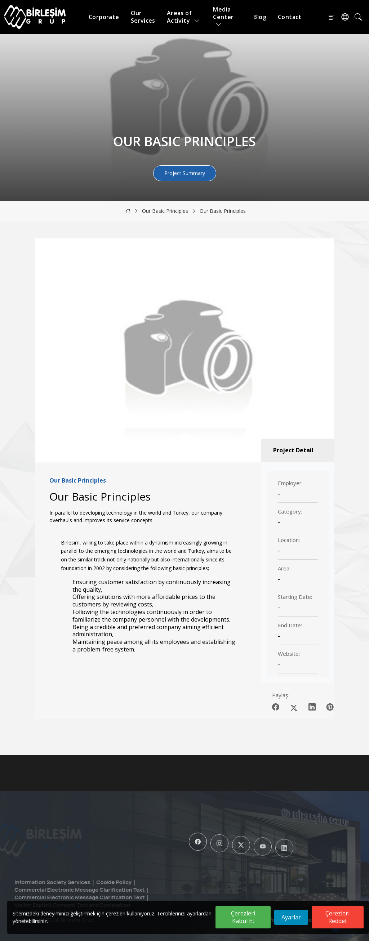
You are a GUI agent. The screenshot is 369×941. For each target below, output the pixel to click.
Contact (290, 17)
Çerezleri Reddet (337, 917)
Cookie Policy (101, 882)
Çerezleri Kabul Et (243, 917)
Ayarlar (291, 917)
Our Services (143, 16)
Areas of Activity (183, 16)
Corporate (104, 17)
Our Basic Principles (165, 210)
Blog (259, 17)
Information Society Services (39, 882)
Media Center (223, 16)
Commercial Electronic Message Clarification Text (66, 889)
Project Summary (184, 173)
